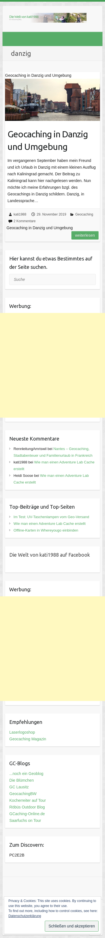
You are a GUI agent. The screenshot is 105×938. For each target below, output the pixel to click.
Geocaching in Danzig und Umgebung (48, 140)
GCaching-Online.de (27, 814)
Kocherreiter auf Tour (27, 800)
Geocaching (84, 214)
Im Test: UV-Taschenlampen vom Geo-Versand (51, 517)
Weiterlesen (85, 235)
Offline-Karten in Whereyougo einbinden (45, 530)
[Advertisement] (52, 365)
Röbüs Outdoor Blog (27, 807)
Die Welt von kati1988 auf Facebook (49, 554)
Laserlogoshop (22, 732)
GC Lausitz (19, 787)
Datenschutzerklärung (24, 916)
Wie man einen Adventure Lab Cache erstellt (49, 523)
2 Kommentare (25, 221)
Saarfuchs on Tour (25, 820)
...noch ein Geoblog (26, 773)
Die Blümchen (21, 780)
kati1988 (20, 214)
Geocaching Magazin (27, 739)
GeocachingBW (22, 793)
